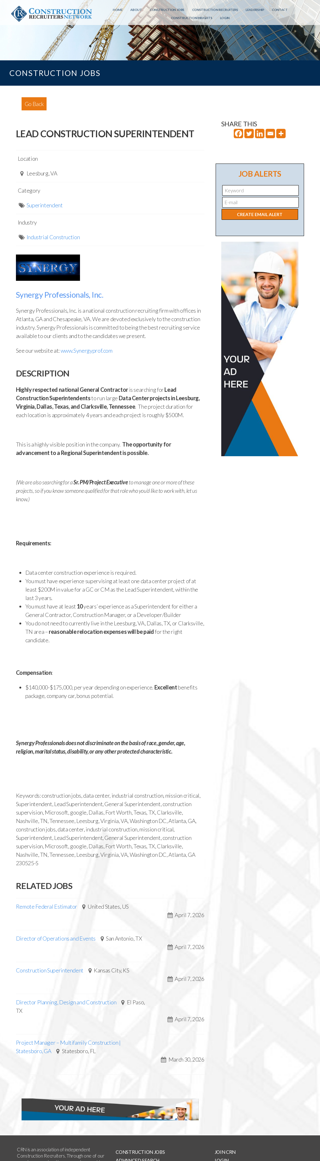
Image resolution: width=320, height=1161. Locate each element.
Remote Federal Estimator (46, 906)
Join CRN (225, 1152)
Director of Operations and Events (56, 938)
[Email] (270, 133)
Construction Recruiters (215, 10)
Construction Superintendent (49, 970)
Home (118, 10)
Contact (280, 10)
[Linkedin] (259, 133)
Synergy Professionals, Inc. (59, 294)
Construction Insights (191, 18)
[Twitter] (249, 133)
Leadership (255, 10)
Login (225, 18)
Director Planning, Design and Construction (66, 1002)
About (136, 10)
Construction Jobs (167, 10)
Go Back (34, 103)
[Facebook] (238, 133)
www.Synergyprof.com (86, 350)
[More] (281, 133)
